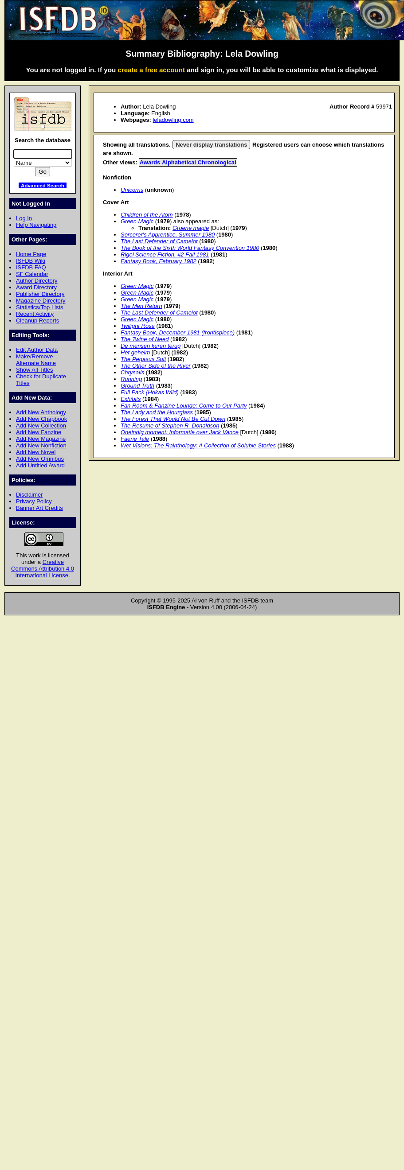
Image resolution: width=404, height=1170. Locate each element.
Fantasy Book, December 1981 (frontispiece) (178, 332)
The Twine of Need (145, 339)
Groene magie (191, 228)
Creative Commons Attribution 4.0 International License (42, 569)
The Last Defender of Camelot (159, 241)
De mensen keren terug (150, 345)
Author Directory (37, 280)
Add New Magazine (41, 438)
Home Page (31, 254)
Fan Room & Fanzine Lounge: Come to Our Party (184, 405)
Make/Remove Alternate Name (36, 359)
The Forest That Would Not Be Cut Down (173, 419)
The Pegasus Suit (143, 359)
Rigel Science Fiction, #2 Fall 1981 (165, 254)
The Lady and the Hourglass (157, 412)
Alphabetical (179, 162)
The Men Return (141, 306)
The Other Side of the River (156, 365)
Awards (150, 162)
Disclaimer (29, 494)
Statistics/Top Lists (39, 307)
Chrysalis (132, 372)
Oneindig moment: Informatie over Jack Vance (180, 432)
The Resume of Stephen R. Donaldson (170, 425)
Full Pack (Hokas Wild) (150, 392)
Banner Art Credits (39, 508)
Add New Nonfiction (41, 445)
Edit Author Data (37, 349)
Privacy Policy (34, 501)
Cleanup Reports (37, 320)
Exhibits (131, 399)
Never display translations (211, 144)
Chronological (217, 162)
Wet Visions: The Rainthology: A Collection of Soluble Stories (198, 445)
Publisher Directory (40, 294)
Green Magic (137, 221)
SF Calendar (32, 274)
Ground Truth (137, 385)
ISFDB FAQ (31, 267)
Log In (24, 218)
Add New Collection (41, 425)
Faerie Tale (135, 438)
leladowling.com (173, 120)
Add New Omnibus (40, 458)
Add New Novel (35, 452)
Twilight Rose (138, 326)
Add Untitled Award (40, 465)
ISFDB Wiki (30, 260)
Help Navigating (36, 225)
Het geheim (135, 352)
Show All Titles (34, 369)
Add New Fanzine (38, 432)
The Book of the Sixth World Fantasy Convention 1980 (190, 248)
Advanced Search (42, 185)
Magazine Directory (41, 300)
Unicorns (132, 190)
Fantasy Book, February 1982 (158, 261)
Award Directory (36, 287)
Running (131, 379)
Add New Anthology (41, 412)
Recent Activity (35, 314)
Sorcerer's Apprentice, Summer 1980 (168, 234)
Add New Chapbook (41, 419)
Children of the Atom (147, 214)
